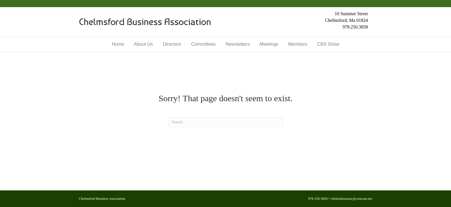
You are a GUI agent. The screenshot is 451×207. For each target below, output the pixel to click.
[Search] (225, 122)
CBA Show (328, 44)
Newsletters (238, 44)
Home (118, 44)
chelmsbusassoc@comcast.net (351, 199)
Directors (172, 44)
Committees (203, 44)
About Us (143, 44)
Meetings (268, 44)
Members (297, 44)
